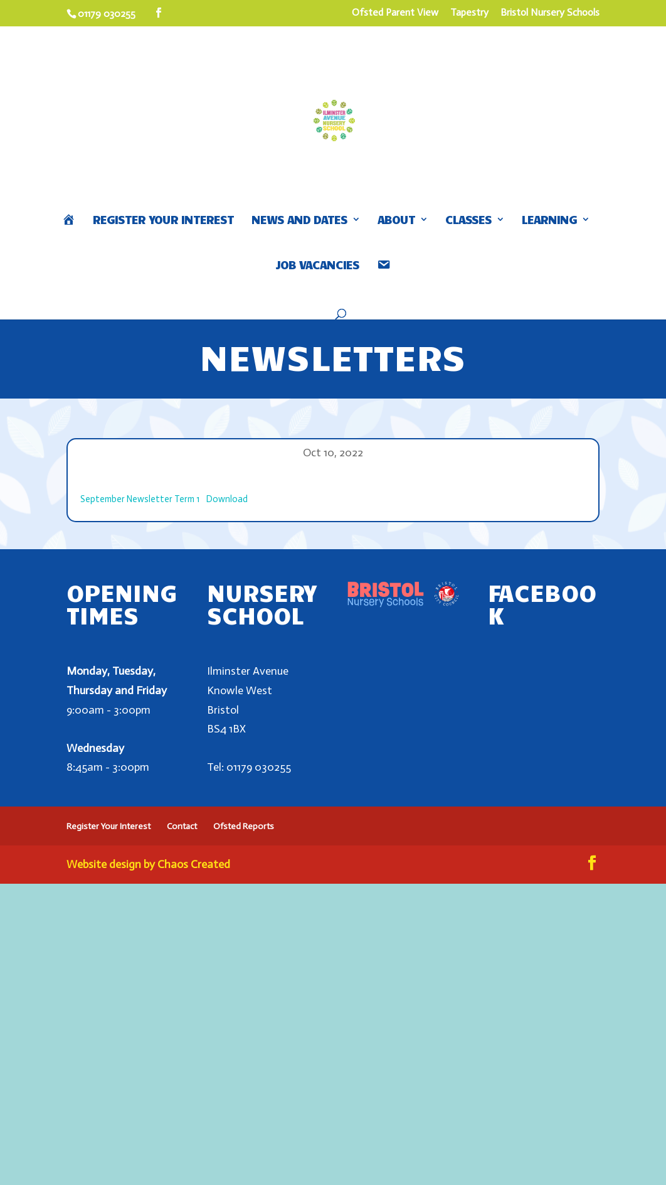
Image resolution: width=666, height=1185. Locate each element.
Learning (549, 221)
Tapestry (469, 13)
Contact (182, 826)
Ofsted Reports (243, 826)
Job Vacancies (317, 266)
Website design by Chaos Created (148, 864)
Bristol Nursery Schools (550, 13)
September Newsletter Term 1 (139, 499)
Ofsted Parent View (395, 13)
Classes (468, 221)
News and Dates (299, 221)
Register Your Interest (163, 221)
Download (227, 499)
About (396, 221)
